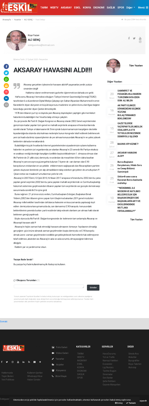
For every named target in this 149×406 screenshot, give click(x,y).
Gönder (93, 287)
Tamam (131, 403)
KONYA (87, 7)
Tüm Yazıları (136, 65)
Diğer (129, 7)
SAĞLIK (111, 7)
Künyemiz (59, 370)
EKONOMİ (98, 7)
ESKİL (77, 7)
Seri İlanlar (108, 377)
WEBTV (54, 7)
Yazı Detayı (40, 19)
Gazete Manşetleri (111, 384)
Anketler (132, 357)
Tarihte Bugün (109, 371)
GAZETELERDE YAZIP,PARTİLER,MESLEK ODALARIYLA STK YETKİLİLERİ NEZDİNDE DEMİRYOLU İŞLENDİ (130, 130)
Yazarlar (17, 19)
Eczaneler (107, 364)
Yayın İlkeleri (7, 376)
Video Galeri (60, 353)
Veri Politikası (8, 379)
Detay (119, 403)
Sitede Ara (133, 353)
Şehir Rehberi (109, 381)
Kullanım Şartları (35, 372)
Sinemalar (108, 374)
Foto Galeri (59, 347)
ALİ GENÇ (28, 19)
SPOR (121, 7)
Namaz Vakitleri (110, 360)
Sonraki (3, 321)
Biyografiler (133, 360)
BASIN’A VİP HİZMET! (128, 144)
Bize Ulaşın (59, 376)
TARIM (44, 7)
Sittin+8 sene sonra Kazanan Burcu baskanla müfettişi (130, 179)
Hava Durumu (109, 353)
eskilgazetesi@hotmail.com (41, 45)
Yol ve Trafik (109, 357)
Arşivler (58, 364)
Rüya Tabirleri (134, 364)
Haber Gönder (34, 379)
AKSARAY (66, 7)
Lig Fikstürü (108, 367)
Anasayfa (6, 19)
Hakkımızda (7, 372)
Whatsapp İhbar (34, 376)
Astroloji (132, 367)
